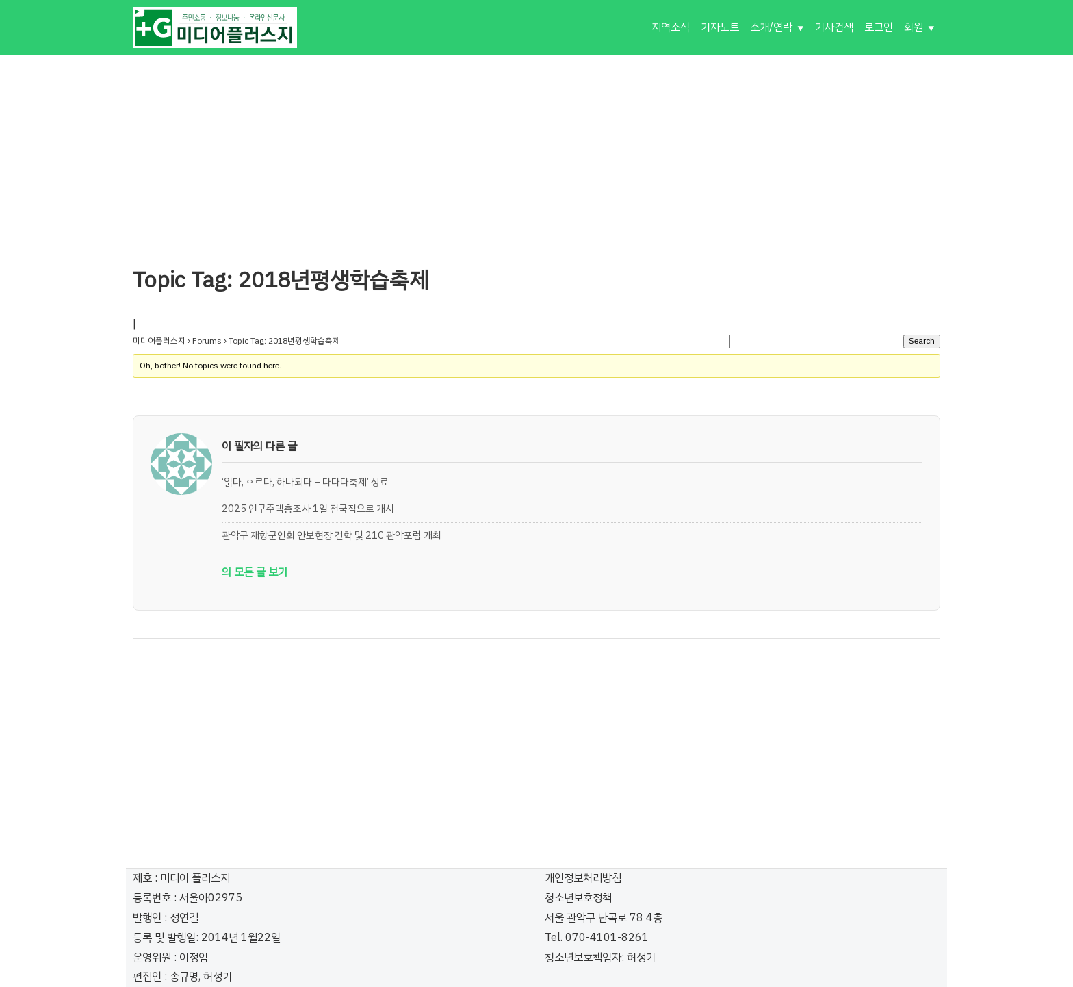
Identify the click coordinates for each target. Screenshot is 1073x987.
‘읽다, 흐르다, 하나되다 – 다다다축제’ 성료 (305, 481)
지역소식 (670, 27)
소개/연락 (771, 27)
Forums (207, 341)
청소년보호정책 (578, 898)
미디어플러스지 (159, 341)
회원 (913, 27)
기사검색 (834, 27)
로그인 (878, 27)
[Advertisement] (536, 150)
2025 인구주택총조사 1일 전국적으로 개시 (308, 508)
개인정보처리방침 (583, 878)
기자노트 (720, 27)
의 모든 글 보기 (254, 572)
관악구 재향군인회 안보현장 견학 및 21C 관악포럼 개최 (331, 535)
